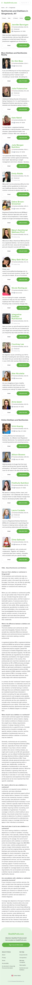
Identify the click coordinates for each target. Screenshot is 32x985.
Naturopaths (22, 965)
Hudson (17, 208)
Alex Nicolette (18, 374)
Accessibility (5, 963)
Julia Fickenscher (19, 89)
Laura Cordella (18, 510)
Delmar (17, 122)
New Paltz (18, 431)
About (3, 955)
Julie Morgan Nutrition (18, 146)
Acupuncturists (23, 955)
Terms (3, 960)
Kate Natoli (17, 118)
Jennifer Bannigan (20, 25)
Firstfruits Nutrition (20, 483)
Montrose (17, 544)
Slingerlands (16, 31)
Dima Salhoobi (18, 540)
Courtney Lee (18, 344)
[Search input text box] (24, 2)
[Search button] (28, 2)
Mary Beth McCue (20, 260)
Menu (2, 2)
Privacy (4, 957)
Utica (16, 459)
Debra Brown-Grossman (18, 203)
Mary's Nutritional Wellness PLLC (20, 231)
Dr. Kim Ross (17, 61)
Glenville (15, 406)
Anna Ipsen (17, 402)
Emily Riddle (17, 174)
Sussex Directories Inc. (18, 981)
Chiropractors (23, 957)
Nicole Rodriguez (19, 288)
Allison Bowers (18, 455)
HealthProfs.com (10, 2)
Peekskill (17, 488)
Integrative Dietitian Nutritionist (17, 317)
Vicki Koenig (17, 426)
